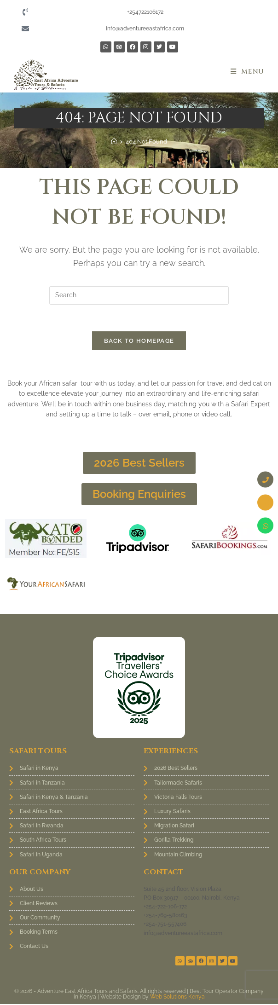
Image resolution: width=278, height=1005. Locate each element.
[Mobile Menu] (247, 71)
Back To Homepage (139, 342)
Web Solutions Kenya (177, 997)
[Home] (114, 141)
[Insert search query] (139, 295)
